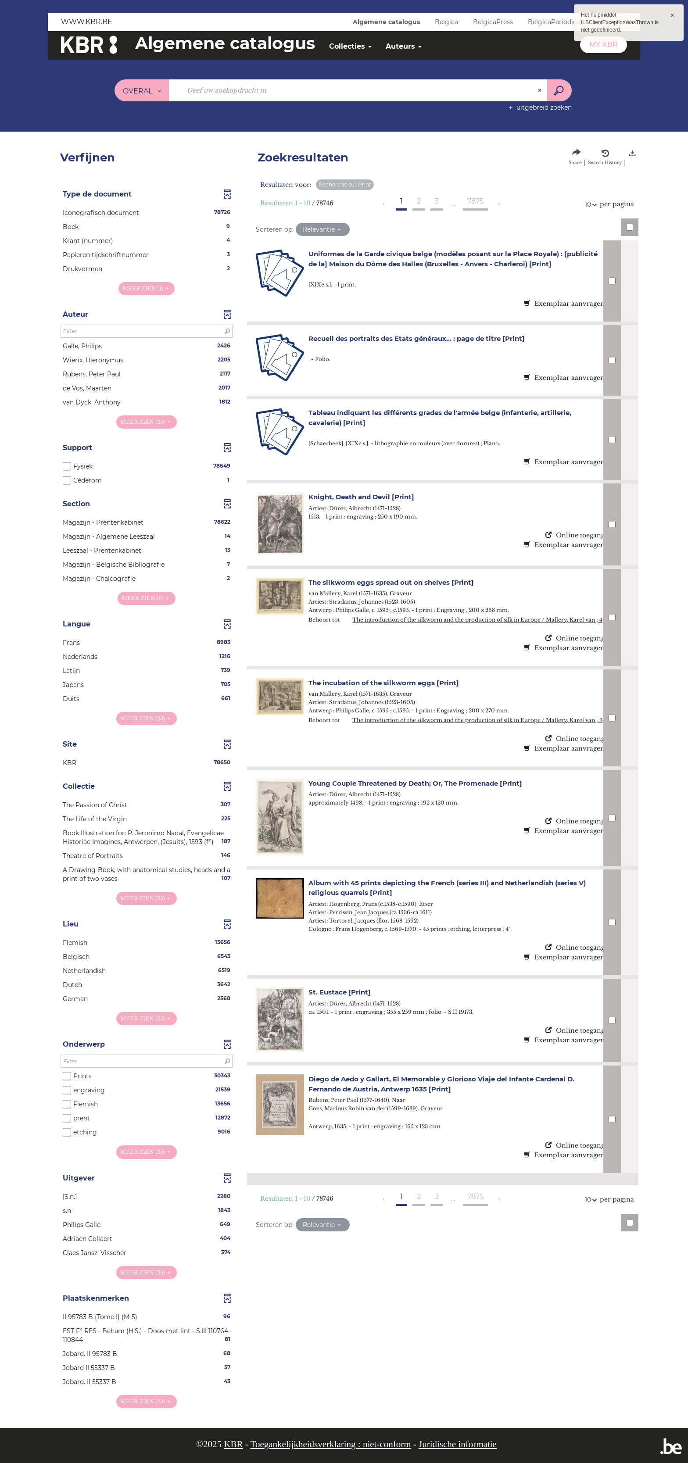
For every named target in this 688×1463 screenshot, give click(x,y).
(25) (146, 422)
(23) (146, 718)
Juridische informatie (458, 1444)
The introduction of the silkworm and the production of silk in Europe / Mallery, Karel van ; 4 (477, 619)
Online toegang (575, 535)
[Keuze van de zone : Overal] (142, 90)
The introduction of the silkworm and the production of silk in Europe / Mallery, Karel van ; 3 (477, 720)
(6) (146, 598)
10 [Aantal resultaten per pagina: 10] (589, 205)
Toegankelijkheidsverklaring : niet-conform (331, 1444)
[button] (146, 212)
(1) (146, 288)
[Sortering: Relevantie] (323, 229)
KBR (233, 1444)
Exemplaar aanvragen (564, 304)
